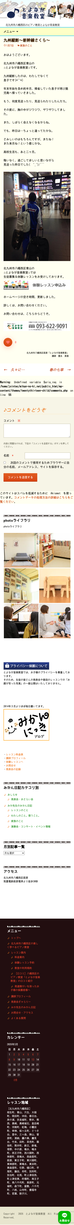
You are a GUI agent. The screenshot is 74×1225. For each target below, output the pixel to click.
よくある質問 (18, 1018)
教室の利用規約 (23, 968)
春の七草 (59, 370)
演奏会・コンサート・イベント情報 (30, 827)
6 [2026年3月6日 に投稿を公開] (33, 1055)
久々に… (14, 370)
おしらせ (12, 795)
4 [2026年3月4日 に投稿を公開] (23, 1055)
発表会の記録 (13, 769)
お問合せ (11, 766)
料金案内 (19, 957)
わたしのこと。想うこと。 (26, 816)
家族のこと (26, 46)
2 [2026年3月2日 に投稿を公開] (14, 1055)
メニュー (9, 32)
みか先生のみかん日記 (20, 806)
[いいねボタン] (8, 342)
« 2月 (13, 1080)
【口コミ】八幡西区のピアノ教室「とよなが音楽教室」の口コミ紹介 (25, 977)
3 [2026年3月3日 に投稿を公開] (19, 1055)
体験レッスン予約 (24, 963)
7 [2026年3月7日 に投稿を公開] (37, 1055)
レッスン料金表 (14, 755)
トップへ (16, 938)
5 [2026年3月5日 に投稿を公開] (28, 1055)
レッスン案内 (18, 953)
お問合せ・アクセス (22, 1013)
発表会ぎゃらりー (21, 1002)
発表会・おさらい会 (22, 799)
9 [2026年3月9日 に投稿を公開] (14, 1060)
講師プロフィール (16, 758)
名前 (8, 455)
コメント (12, 421)
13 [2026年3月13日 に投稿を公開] (33, 1060)
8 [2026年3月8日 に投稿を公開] (9, 1060)
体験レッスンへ (14, 762)
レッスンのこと (19, 810)
